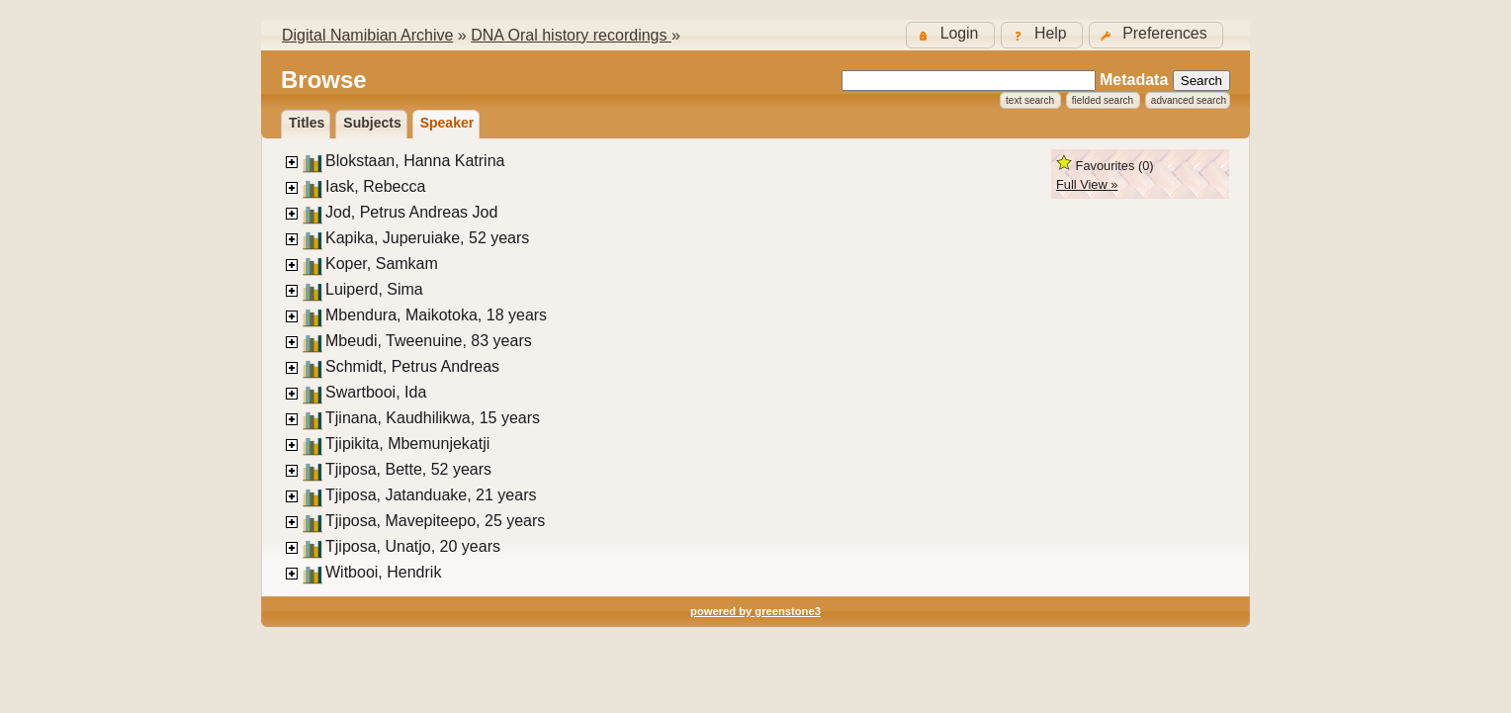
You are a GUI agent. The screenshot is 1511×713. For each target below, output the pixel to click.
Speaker (447, 123)
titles (306, 123)
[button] (1156, 35)
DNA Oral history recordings (571, 35)
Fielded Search (1102, 100)
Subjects (371, 123)
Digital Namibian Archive (367, 35)
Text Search (1030, 100)
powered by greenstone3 (755, 611)
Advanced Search (1188, 100)
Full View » (1086, 184)
